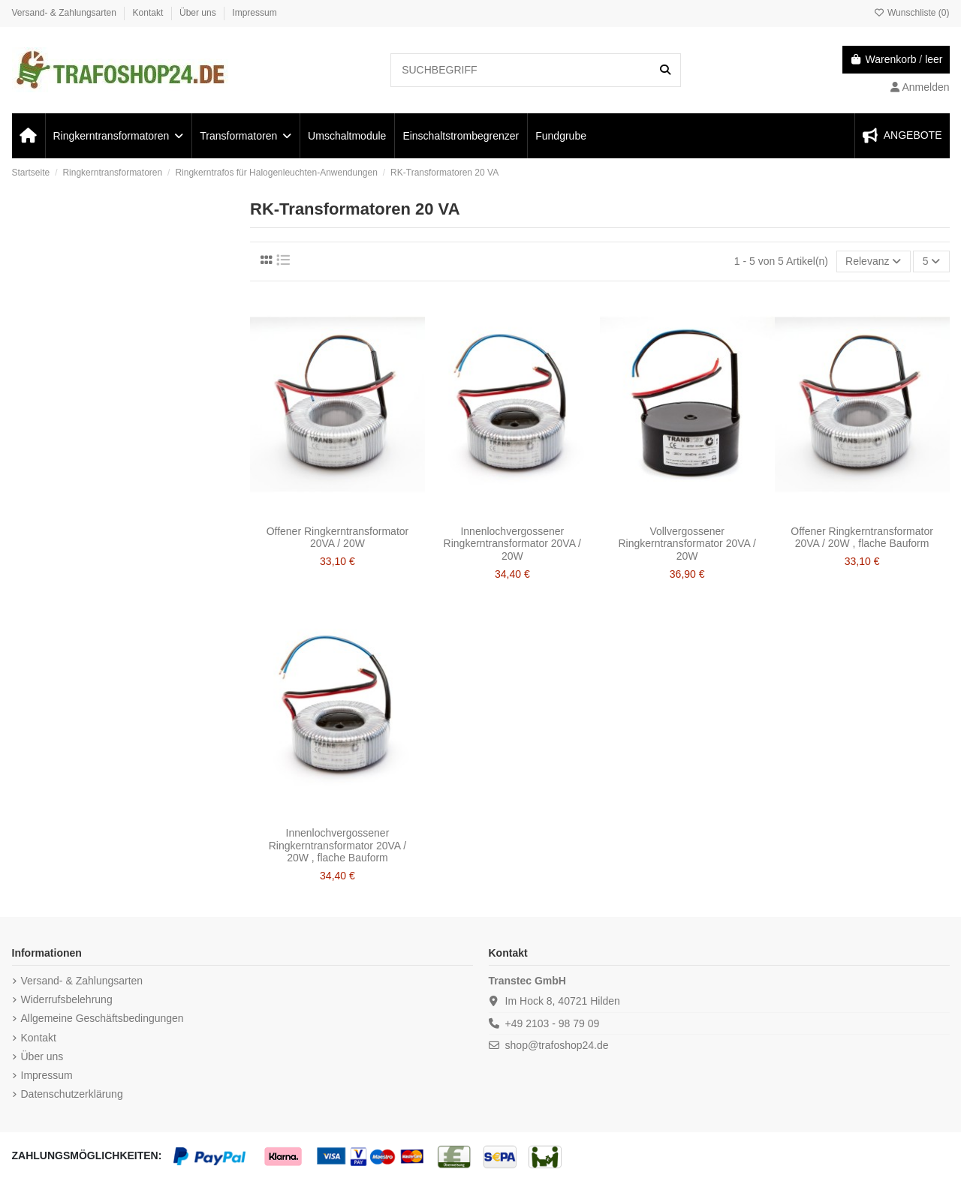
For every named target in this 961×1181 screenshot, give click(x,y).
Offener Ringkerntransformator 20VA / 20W (338, 537)
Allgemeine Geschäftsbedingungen (102, 1018)
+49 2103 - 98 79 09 (552, 1023)
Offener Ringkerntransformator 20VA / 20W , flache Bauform (862, 537)
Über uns (198, 13)
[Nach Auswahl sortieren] (873, 261)
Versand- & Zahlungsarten (65, 13)
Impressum (254, 13)
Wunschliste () (912, 13)
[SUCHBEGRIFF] (665, 70)
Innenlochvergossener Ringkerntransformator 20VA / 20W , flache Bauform (337, 845)
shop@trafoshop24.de (557, 1045)
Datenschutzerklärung (72, 1094)
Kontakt (149, 13)
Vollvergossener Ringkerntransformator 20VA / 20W (686, 544)
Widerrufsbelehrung (67, 999)
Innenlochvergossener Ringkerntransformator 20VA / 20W (512, 544)
